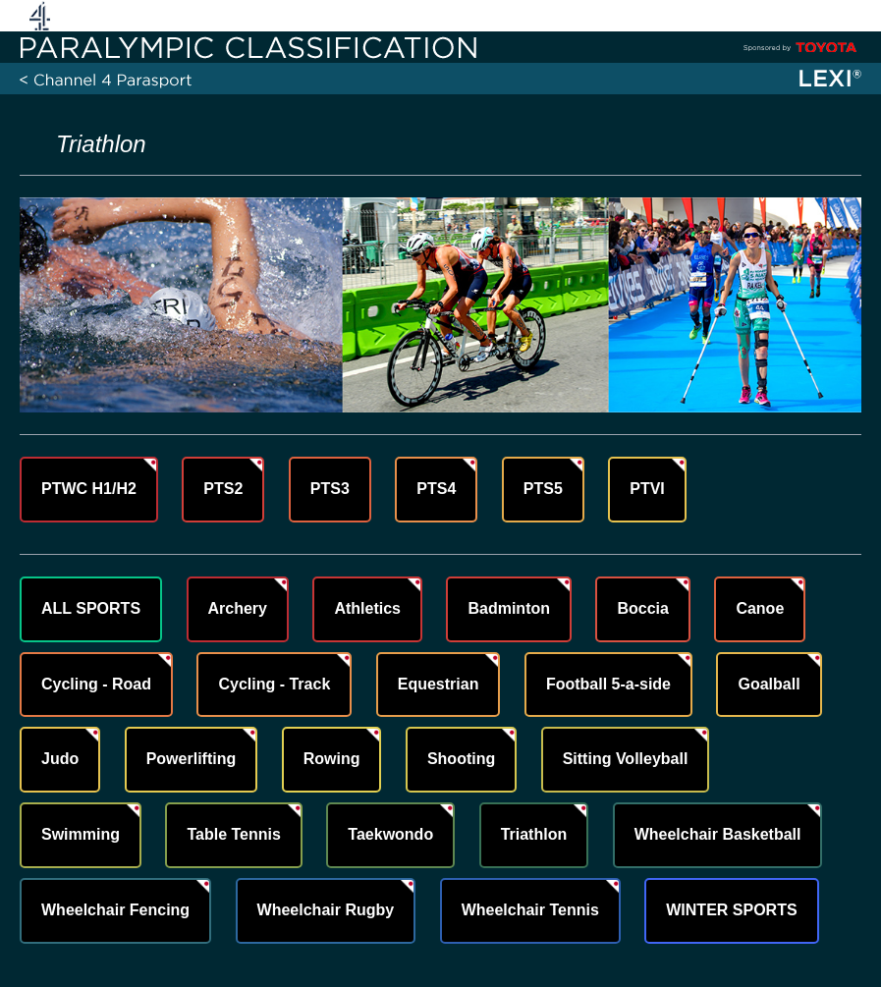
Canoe (760, 608)
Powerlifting (191, 758)
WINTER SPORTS (731, 910)
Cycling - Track (274, 684)
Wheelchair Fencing (115, 910)
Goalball (768, 684)
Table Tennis (233, 834)
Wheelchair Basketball (717, 834)
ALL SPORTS (90, 608)
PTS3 (330, 488)
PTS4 (436, 488)
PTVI (647, 488)
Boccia (642, 608)
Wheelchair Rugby (326, 910)
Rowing (331, 758)
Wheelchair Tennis (530, 910)
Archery (237, 608)
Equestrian (438, 684)
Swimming (80, 834)
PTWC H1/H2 (89, 488)
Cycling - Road (96, 684)
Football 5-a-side (608, 684)
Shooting (461, 758)
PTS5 (543, 488)
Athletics (367, 608)
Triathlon (534, 834)
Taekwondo (390, 834)
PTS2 (223, 488)
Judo (60, 758)
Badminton (509, 608)
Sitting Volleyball (625, 758)
